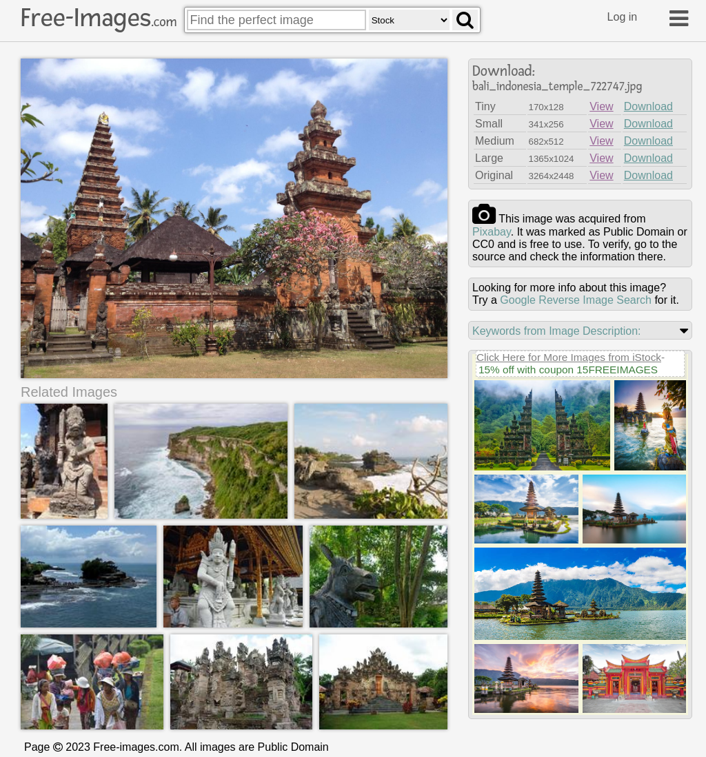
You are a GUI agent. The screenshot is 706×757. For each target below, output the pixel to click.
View (601, 106)
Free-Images (98, 18)
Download (648, 106)
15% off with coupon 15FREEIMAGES (568, 369)
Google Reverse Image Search (576, 300)
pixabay (491, 232)
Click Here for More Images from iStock (568, 357)
